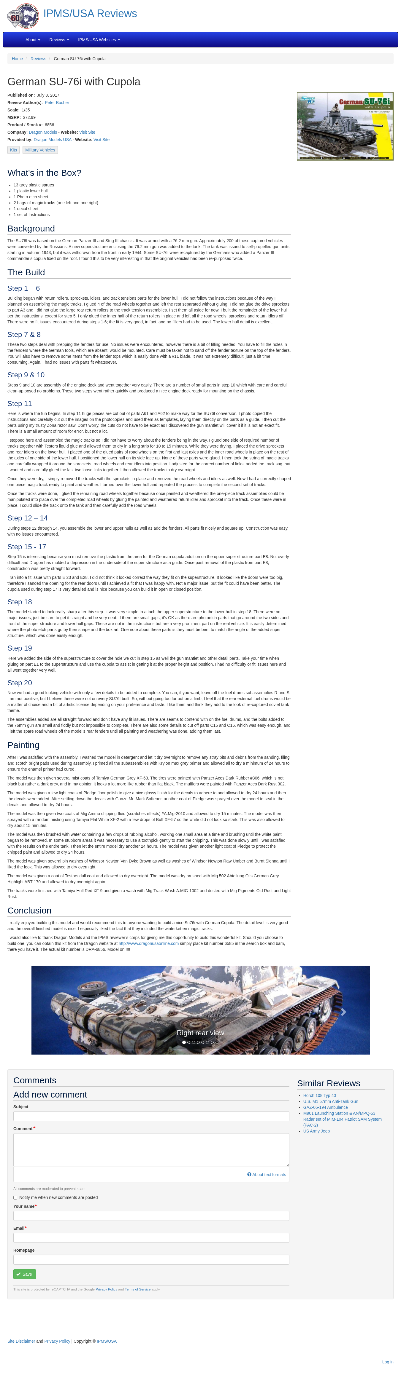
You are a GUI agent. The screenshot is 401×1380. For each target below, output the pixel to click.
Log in (388, 1362)
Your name (23, 1206)
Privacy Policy (106, 1289)
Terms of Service (138, 1289)
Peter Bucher (57, 102)
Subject (20, 1106)
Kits (13, 150)
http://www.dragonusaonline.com (149, 943)
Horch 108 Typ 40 (319, 1095)
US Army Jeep (316, 1131)
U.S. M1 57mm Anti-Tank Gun (330, 1101)
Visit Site (87, 132)
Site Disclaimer (21, 1341)
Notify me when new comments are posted (55, 1197)
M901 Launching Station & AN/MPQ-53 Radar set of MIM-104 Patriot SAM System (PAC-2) (342, 1119)
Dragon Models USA (53, 139)
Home (17, 58)
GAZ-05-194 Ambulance (325, 1107)
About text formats (266, 1174)
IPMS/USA (107, 1341)
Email (18, 1228)
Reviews (38, 58)
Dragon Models (43, 132)
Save (24, 1274)
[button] (200, 1009)
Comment (23, 1128)
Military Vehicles (40, 150)
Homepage (24, 1250)
